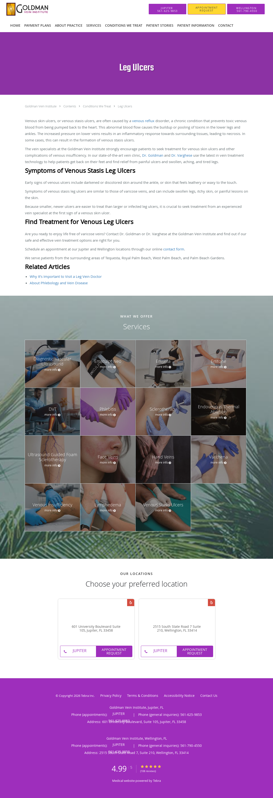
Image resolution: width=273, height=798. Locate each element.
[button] (207, 9)
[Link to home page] (28, 9)
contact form (173, 249)
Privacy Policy (110, 695)
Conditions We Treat (97, 106)
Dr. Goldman (152, 155)
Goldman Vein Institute (41, 106)
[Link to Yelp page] (130, 602)
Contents (70, 106)
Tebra (157, 780)
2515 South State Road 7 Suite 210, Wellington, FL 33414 (177, 629)
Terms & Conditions (142, 695)
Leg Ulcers (125, 106)
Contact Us (208, 695)
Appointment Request (114, 651)
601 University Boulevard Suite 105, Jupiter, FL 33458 (96, 629)
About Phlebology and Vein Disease (59, 282)
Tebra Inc (87, 695)
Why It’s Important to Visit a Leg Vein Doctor (66, 276)
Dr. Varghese (181, 155)
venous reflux (143, 120)
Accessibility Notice (179, 695)
